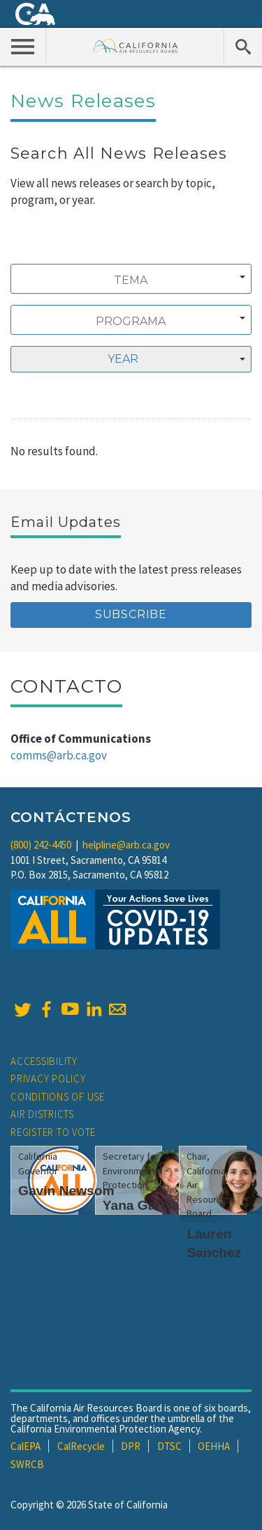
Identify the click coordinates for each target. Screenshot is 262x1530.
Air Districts (42, 1114)
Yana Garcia (141, 1205)
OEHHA (214, 1446)
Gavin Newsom (66, 1190)
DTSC (169, 1446)
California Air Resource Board (135, 45)
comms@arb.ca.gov (58, 755)
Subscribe (131, 614)
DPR (130, 1446)
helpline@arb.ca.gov (126, 844)
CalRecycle (81, 1446)
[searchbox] (130, 280)
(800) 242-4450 (40, 844)
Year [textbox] (123, 358)
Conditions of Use (57, 1096)
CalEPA (25, 1446)
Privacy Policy (48, 1078)
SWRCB (27, 1464)
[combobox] (131, 279)
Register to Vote (53, 1132)
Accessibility (44, 1061)
